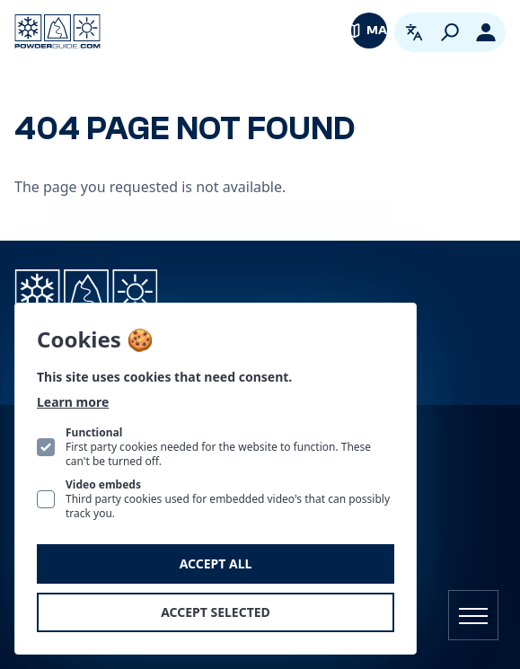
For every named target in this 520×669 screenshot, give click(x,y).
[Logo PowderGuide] (57, 31)
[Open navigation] (473, 615)
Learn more (73, 401)
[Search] (450, 32)
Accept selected (215, 612)
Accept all (216, 563)
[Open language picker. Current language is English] (414, 32)
